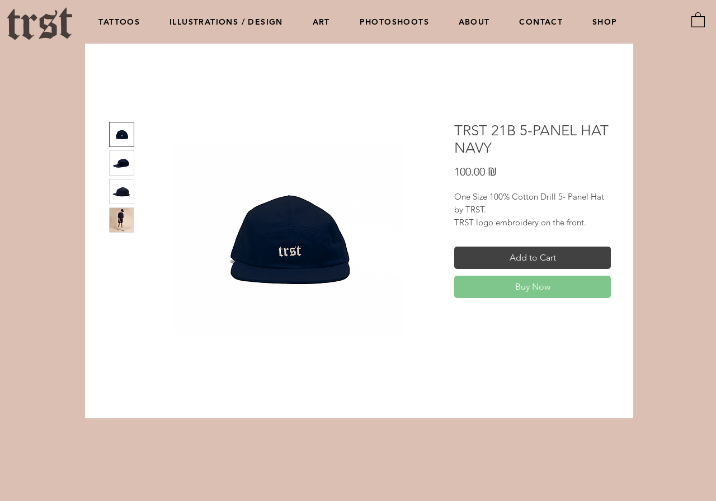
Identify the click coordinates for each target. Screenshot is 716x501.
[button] (698, 19)
